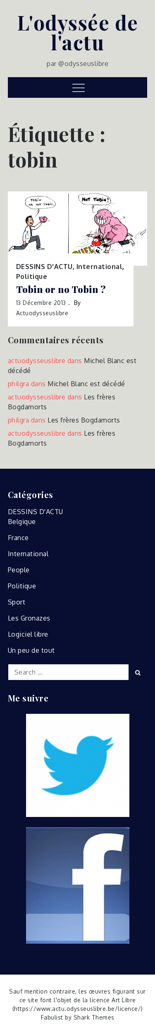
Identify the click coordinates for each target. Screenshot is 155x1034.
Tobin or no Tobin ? (61, 289)
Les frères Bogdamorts (84, 420)
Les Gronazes (29, 618)
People (19, 570)
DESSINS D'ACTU (44, 266)
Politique (32, 276)
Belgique (22, 521)
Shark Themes (94, 1017)
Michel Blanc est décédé (86, 384)
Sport (17, 602)
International (99, 266)
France (18, 538)
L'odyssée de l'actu (77, 32)
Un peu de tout (31, 650)
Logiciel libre (28, 634)
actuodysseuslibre (42, 312)
